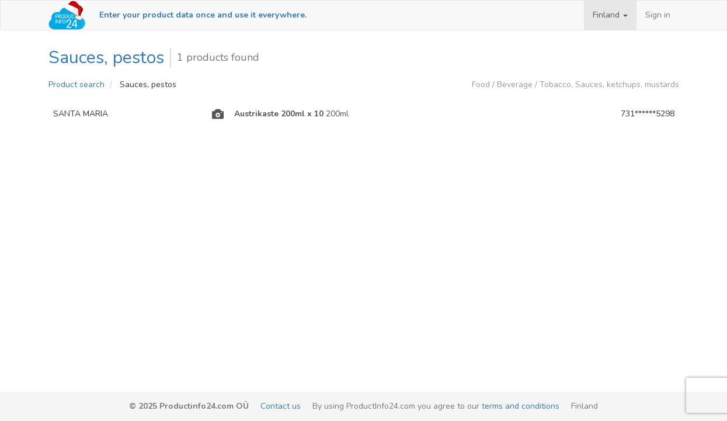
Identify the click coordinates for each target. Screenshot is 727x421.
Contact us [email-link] (280, 406)
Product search (76, 84)
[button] (610, 15)
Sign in (657, 14)
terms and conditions (520, 406)
